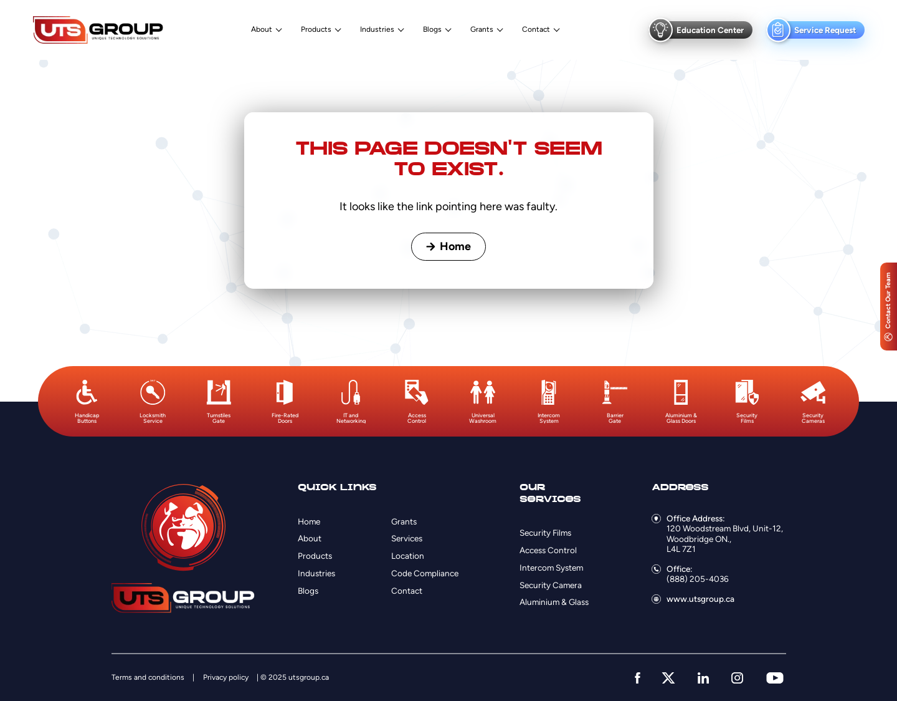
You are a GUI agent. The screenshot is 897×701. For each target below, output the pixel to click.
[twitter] (668, 678)
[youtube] (775, 678)
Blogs (432, 30)
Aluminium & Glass (554, 602)
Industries (377, 30)
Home (448, 246)
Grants (481, 30)
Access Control (548, 550)
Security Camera (551, 585)
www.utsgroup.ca (700, 599)
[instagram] (737, 678)
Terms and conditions (148, 677)
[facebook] (637, 678)
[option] (87, 401)
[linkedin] (703, 678)
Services (406, 538)
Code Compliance (424, 573)
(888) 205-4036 (698, 579)
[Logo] (98, 29)
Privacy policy (226, 677)
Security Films (545, 533)
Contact (536, 30)
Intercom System (551, 568)
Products (316, 30)
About (261, 30)
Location (407, 556)
